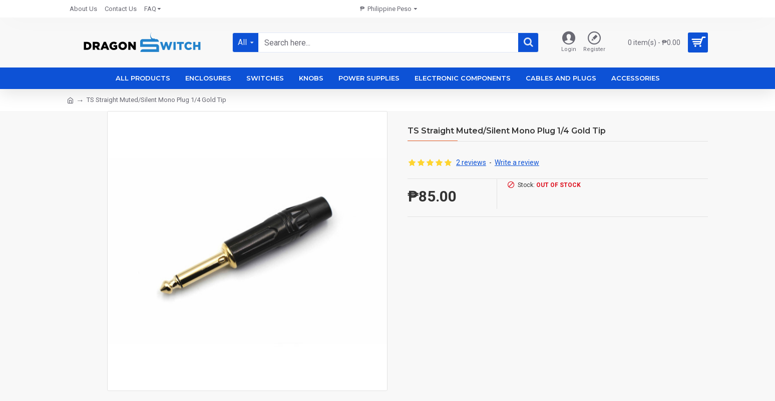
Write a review (517, 162)
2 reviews (471, 162)
